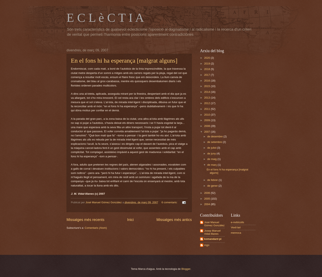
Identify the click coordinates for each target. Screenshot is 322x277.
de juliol (212, 147)
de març (212, 164)
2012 (207, 103)
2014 (207, 91)
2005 (207, 198)
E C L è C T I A (105, 17)
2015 (207, 86)
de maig (212, 159)
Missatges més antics (174, 220)
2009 (207, 120)
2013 (207, 97)
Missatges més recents (85, 220)
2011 (207, 108)
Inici (130, 220)
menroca (236, 232)
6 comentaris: (170, 202)
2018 (207, 69)
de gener (212, 185)
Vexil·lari (236, 227)
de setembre (215, 142)
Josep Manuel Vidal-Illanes (212, 232)
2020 (207, 57)
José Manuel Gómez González (214, 224)
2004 (207, 204)
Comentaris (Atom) (96, 227)
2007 (207, 131)
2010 (207, 114)
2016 (207, 80)
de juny (211, 153)
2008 (207, 126)
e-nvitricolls (237, 222)
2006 (207, 192)
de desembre (215, 136)
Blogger (185, 268)
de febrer (212, 180)
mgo (206, 245)
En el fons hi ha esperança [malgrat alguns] (124, 60)
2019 (207, 63)
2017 (207, 74)
